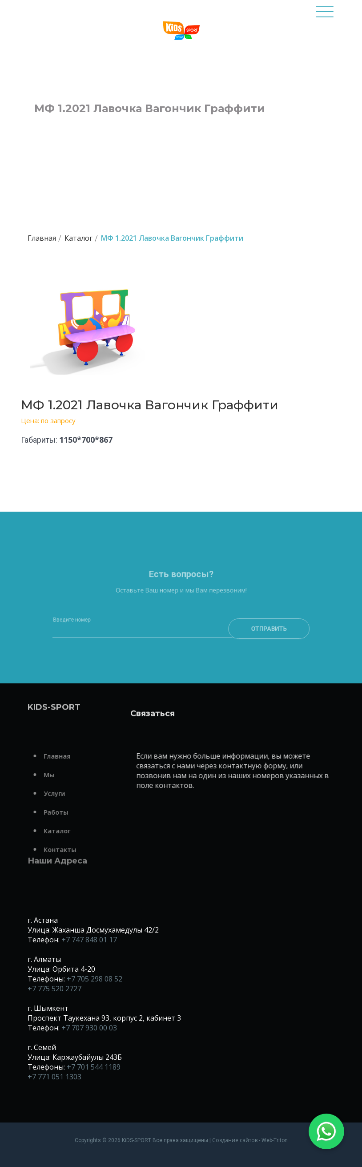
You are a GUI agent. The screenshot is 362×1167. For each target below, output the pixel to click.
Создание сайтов (234, 1140)
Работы (68, 812)
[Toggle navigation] (324, 15)
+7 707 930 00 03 (89, 1028)
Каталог (78, 238)
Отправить (256, 640)
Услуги (67, 793)
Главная (42, 238)
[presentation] (181, 666)
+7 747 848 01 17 (89, 940)
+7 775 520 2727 (54, 988)
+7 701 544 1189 (94, 1067)
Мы (61, 775)
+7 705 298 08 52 (94, 979)
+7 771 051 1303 (54, 1077)
